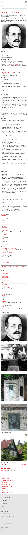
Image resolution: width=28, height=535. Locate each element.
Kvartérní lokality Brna (6, 492)
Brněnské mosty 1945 (6, 486)
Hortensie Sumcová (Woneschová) (9, 248)
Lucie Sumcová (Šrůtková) (7, 252)
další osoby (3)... (5, 244)
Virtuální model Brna (6, 478)
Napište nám (3, 470)
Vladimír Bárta (5, 224)
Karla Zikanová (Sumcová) (7, 261)
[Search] (14, 6)
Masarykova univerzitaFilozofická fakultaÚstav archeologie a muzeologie (7, 515)
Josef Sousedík (5, 238)
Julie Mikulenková (5, 234)
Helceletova (4, 73)
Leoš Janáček (4, 227)
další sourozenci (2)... (6, 280)
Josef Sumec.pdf (4, 215)
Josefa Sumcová (5, 276)
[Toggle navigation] (25, 2)
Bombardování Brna (6, 484)
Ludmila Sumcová (5, 262)
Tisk (11, 475)
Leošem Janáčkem (14, 64)
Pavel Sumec (4, 267)
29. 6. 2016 (4, 301)
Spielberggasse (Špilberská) (8, 72)
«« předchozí (3, 464)
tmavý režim (5, 503)
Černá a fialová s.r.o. (5, 530)
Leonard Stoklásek (6, 277)
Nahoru (2, 475)
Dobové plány (4, 482)
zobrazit (3, 220)
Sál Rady (3, 490)
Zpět (7, 475)
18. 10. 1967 (4, 306)
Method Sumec (5, 273)
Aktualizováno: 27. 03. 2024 (19, 475)
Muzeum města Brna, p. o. (7, 523)
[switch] (1, 503)
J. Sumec (3, 292)
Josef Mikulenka (5, 230)
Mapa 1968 (3, 488)
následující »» (24, 464)
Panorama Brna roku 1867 (7, 480)
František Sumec (5, 272)
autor (2, 310)
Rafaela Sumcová (5, 274)
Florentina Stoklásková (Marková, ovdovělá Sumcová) (13, 266)
